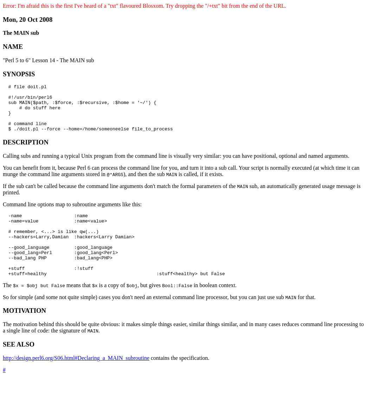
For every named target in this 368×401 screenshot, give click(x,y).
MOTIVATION (24, 332)
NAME (13, 46)
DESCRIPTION (26, 151)
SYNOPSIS (19, 74)
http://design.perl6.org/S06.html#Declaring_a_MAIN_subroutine (76, 380)
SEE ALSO (18, 366)
